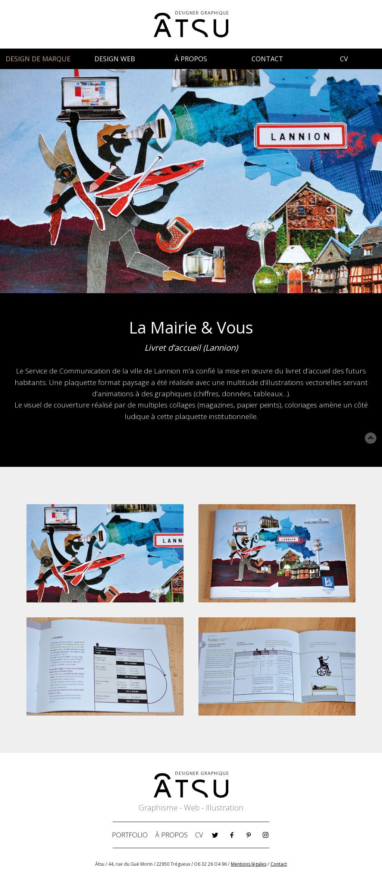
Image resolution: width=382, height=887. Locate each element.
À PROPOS (191, 58)
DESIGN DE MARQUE (38, 58)
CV (344, 58)
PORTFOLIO (130, 834)
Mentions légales (248, 864)
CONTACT (267, 58)
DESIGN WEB (114, 58)
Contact (278, 864)
